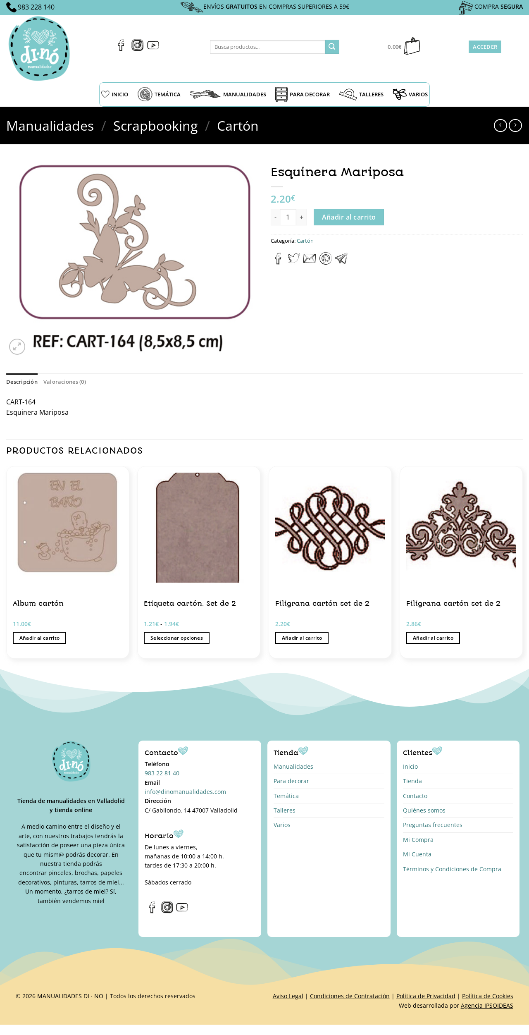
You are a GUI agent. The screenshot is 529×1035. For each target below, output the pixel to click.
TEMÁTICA (159, 94)
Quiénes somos (424, 810)
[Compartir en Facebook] (278, 262)
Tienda (412, 781)
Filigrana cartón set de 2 (322, 603)
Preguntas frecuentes (432, 825)
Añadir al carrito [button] (39, 638)
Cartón (238, 125)
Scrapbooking (155, 125)
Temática (286, 796)
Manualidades (50, 125)
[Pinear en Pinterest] (325, 262)
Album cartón (38, 603)
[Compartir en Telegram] (341, 262)
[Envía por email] (309, 262)
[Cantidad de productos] (288, 217)
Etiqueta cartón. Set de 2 (190, 603)
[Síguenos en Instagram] (137, 49)
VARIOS (410, 94)
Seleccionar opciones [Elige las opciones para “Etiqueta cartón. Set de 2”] (176, 638)
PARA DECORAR (302, 94)
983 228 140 (36, 7)
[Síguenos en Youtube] (153, 49)
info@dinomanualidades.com (185, 792)
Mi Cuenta (417, 854)
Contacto (415, 796)
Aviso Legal (288, 996)
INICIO (114, 94)
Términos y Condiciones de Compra (452, 869)
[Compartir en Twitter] (294, 262)
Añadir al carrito (349, 217)
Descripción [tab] (22, 381)
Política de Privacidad (425, 996)
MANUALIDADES (228, 94)
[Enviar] (332, 47)
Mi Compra (418, 840)
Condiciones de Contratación (350, 996)
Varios (282, 825)
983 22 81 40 (162, 773)
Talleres (284, 810)
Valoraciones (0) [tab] (64, 381)
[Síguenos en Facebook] (121, 49)
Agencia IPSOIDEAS (487, 1005)
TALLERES (361, 94)
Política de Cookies (487, 996)
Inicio (410, 766)
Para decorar (291, 781)
